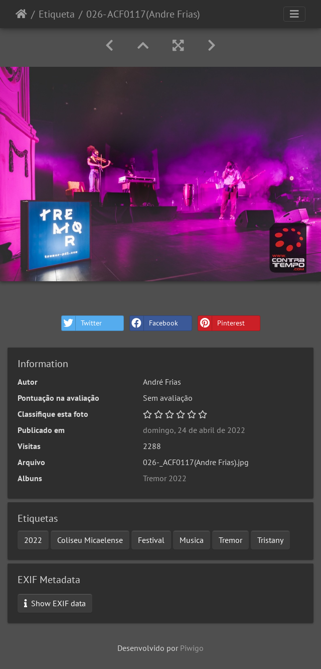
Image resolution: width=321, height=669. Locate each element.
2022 (33, 540)
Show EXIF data (55, 603)
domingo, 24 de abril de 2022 (194, 430)
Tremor (230, 540)
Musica (192, 540)
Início (21, 14)
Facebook (154, 323)
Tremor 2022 (165, 478)
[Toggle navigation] (294, 14)
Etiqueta (57, 14)
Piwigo (192, 648)
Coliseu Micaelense (90, 540)
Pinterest (221, 323)
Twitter (82, 323)
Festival (151, 540)
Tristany (270, 540)
